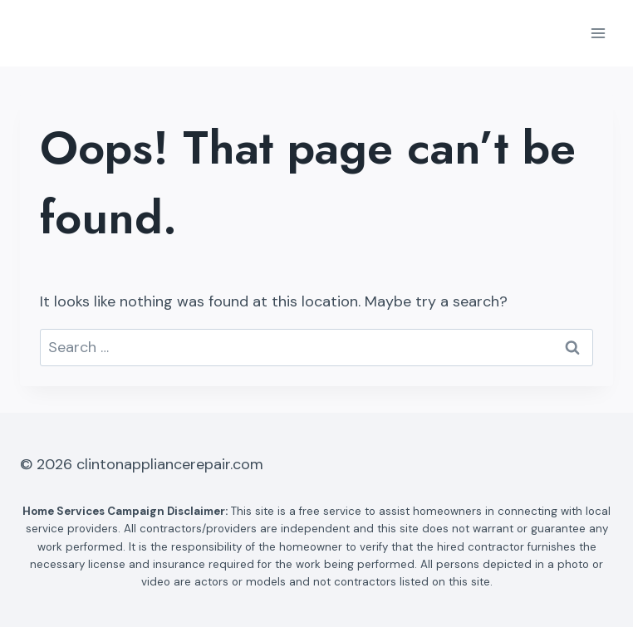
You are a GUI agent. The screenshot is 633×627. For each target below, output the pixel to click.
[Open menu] (597, 33)
